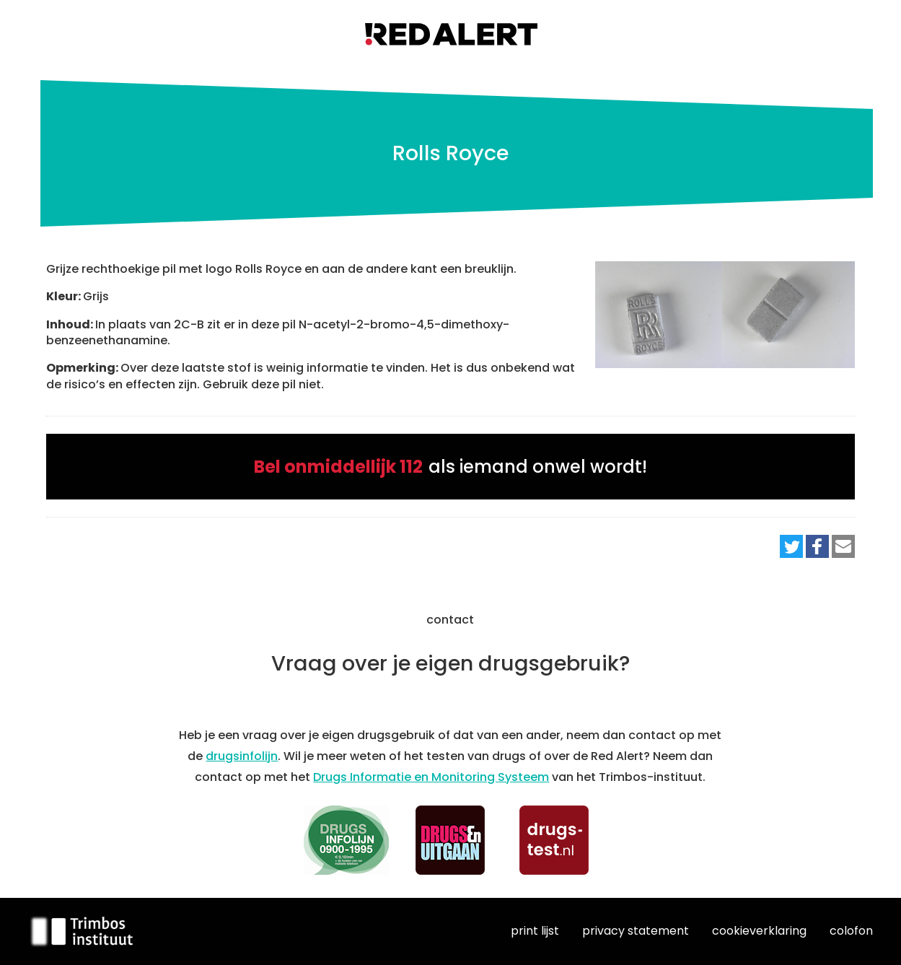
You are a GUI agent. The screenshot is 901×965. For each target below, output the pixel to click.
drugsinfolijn (242, 756)
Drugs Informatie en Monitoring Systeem (431, 777)
